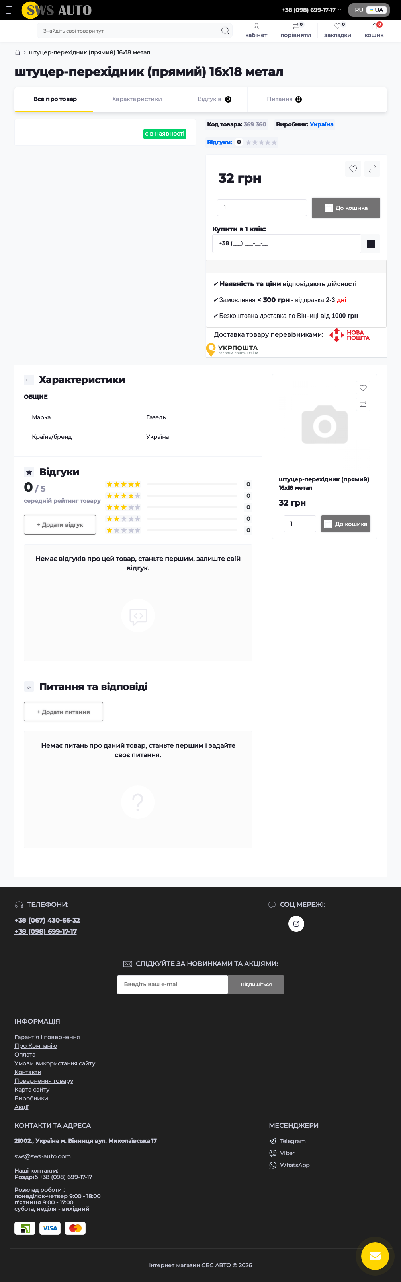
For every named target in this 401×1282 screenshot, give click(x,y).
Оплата (24, 1054)
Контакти (27, 1072)
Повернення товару (43, 1081)
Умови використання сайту (54, 1063)
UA (376, 10)
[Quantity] (262, 207)
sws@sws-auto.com (42, 1156)
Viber (287, 1153)
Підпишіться (256, 984)
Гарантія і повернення (47, 1037)
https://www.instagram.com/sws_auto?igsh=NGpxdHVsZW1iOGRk (296, 924)
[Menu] (10, 10)
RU (359, 10)
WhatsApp (294, 1165)
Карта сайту (31, 1089)
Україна (321, 124)
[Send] (370, 243)
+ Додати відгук (60, 524)
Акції (21, 1107)
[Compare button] (372, 169)
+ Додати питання (63, 712)
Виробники (31, 1098)
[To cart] (345, 523)
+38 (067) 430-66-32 (47, 920)
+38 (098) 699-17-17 (45, 931)
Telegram (293, 1141)
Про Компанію (35, 1046)
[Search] (225, 30)
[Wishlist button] (353, 169)
